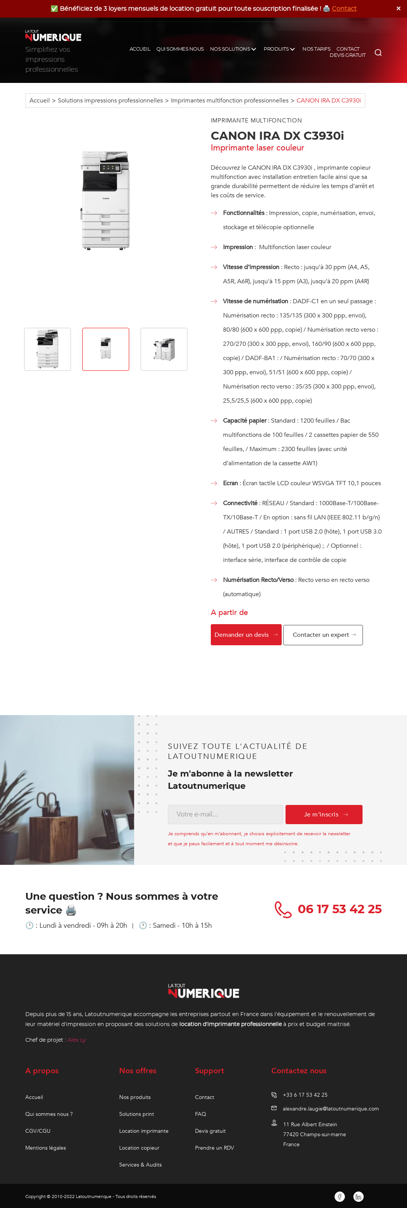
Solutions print (136, 1112)
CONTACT (347, 49)
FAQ (200, 1112)
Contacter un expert (324, 635)
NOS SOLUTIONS (230, 49)
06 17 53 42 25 (327, 908)
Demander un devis (242, 635)
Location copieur (139, 1146)
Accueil (40, 100)
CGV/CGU (38, 1129)
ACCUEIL (140, 49)
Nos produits (135, 1095)
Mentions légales (45, 1146)
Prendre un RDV (214, 1146)
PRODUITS (276, 49)
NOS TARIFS (316, 49)
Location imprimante (144, 1129)
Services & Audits (140, 1163)
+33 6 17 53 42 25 (305, 1093)
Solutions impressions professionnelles (110, 100)
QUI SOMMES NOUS (180, 49)
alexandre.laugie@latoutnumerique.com (331, 1107)
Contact (344, 9)
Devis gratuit (210, 1129)
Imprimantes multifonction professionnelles (230, 100)
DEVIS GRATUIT (348, 55)
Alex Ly (76, 1038)
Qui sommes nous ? (49, 1112)
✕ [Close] (398, 8)
